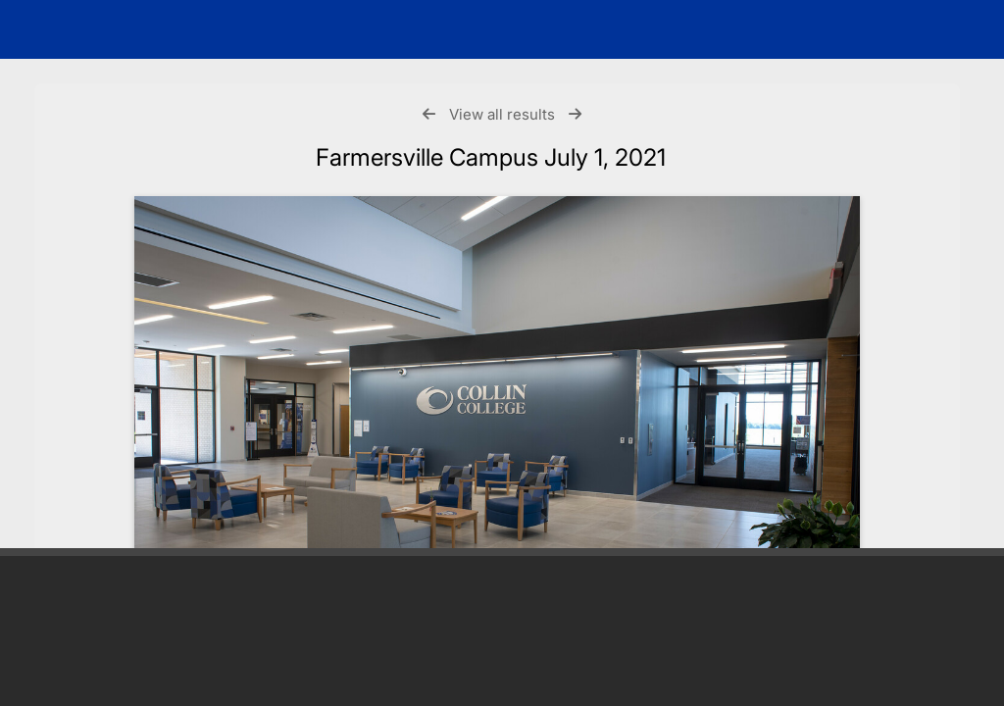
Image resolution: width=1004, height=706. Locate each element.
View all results (502, 114)
